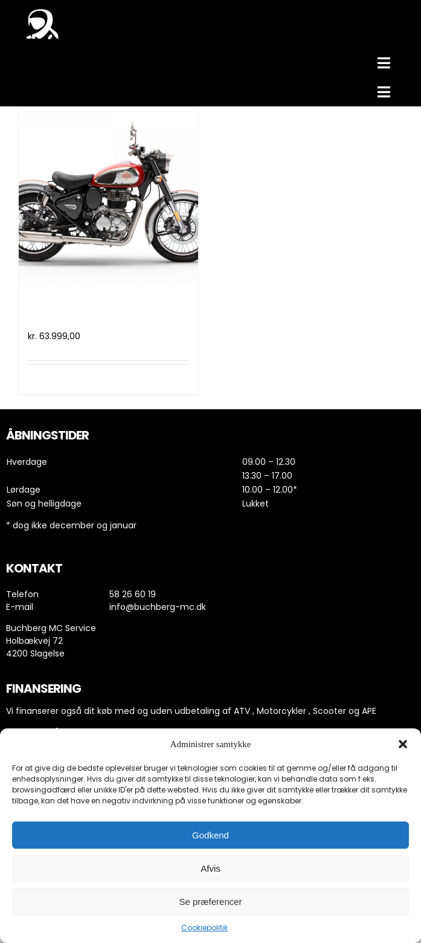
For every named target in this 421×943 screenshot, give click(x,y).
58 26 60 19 (132, 594)
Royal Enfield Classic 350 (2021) (102, 314)
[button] (403, 744)
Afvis (210, 868)
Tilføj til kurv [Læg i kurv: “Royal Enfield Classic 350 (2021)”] (57, 379)
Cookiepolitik (204, 927)
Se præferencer (210, 901)
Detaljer (175, 379)
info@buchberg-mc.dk (157, 607)
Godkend (210, 835)
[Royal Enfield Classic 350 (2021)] (108, 197)
